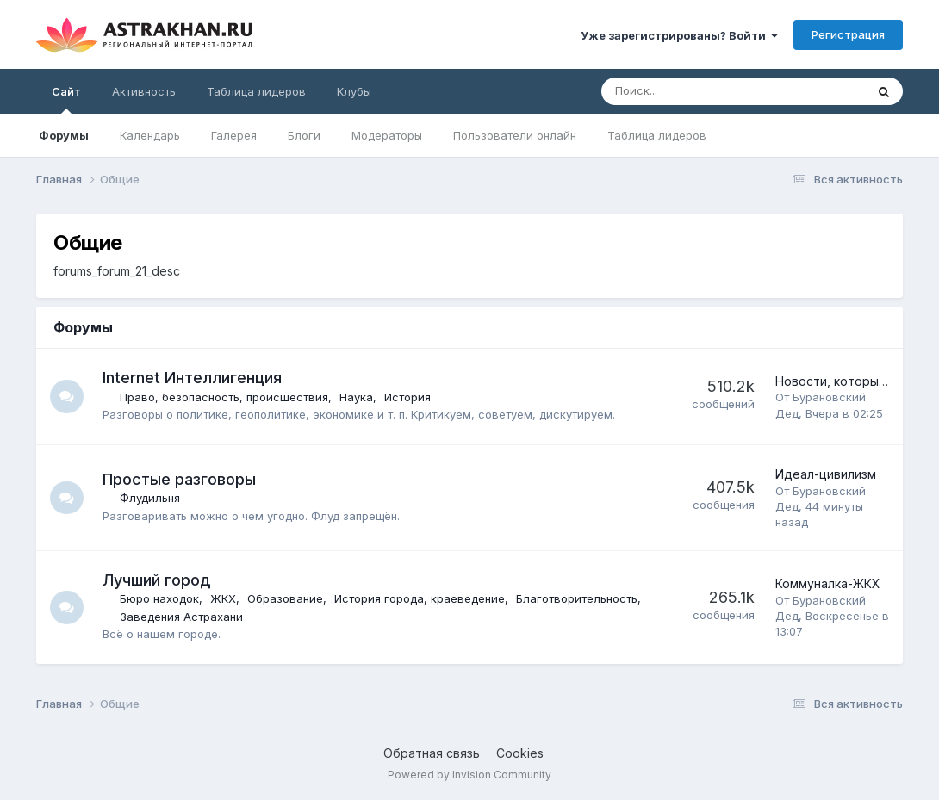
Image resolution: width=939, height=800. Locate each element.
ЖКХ (224, 598)
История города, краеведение (420, 598)
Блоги (304, 135)
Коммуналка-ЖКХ (827, 583)
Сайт (66, 99)
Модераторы (386, 135)
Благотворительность (577, 598)
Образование (286, 598)
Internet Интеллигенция (193, 378)
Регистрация (848, 34)
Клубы (354, 91)
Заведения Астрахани (182, 616)
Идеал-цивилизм (825, 474)
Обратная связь (431, 753)
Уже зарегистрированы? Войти (679, 35)
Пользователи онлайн (514, 135)
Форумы (64, 135)
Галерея (234, 135)
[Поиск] (685, 91)
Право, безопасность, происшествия (225, 397)
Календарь (150, 135)
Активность (144, 91)
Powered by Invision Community (469, 774)
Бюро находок (160, 598)
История (408, 397)
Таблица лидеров (656, 135)
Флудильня (151, 498)
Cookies (520, 753)
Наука (357, 397)
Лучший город (157, 580)
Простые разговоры (180, 479)
